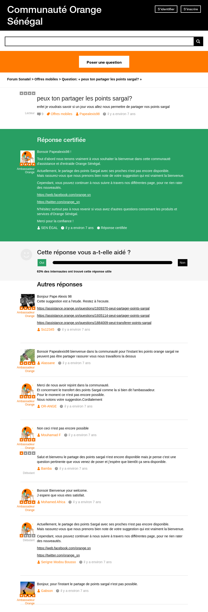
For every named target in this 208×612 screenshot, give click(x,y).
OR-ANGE (49, 406)
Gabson (47, 591)
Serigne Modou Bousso (58, 562)
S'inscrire (191, 9)
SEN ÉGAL (49, 228)
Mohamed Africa (53, 502)
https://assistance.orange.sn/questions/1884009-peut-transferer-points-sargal (94, 323)
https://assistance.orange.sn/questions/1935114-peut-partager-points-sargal (93, 315)
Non (183, 262)
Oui (41, 262)
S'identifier (166, 9)
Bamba (46, 468)
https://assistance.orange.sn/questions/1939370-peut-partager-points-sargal (93, 308)
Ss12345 (47, 329)
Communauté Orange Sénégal (54, 15)
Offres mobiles (61, 114)
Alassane (48, 363)
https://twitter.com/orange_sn (58, 202)
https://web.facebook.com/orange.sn (64, 195)
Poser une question (104, 61)
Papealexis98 (90, 114)
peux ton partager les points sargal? (84, 98)
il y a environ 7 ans (80, 228)
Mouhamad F (51, 435)
